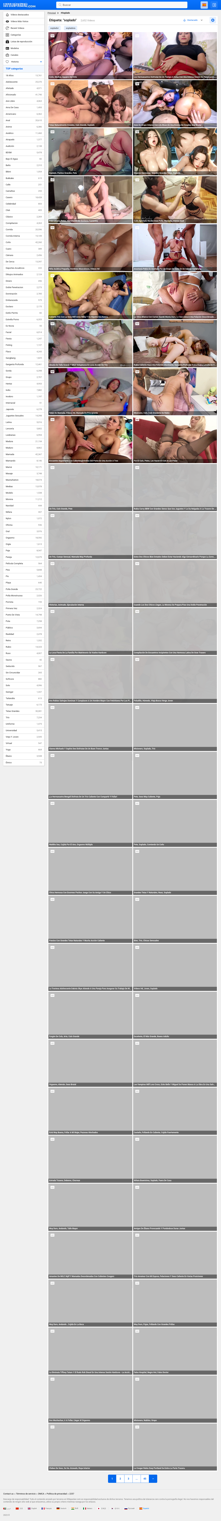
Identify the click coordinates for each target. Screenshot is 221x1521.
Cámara (24, 255)
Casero (24, 197)
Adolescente (24, 81)
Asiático (24, 133)
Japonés (24, 409)
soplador (54, 28)
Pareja (24, 557)
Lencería (24, 428)
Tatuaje (24, 704)
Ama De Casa (24, 107)
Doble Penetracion (24, 287)
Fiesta (24, 338)
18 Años (24, 75)
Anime (24, 126)
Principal (52, 13)
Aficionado (24, 94)
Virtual (24, 743)
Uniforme (24, 723)
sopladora (70, 28)
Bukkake (24, 178)
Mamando (24, 460)
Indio (24, 390)
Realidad (24, 634)
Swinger (24, 692)
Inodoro (24, 396)
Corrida (24, 229)
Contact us (8, 1493)
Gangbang (24, 358)
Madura (24, 441)
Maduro (24, 447)
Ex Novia (24, 325)
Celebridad (24, 203)
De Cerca (24, 261)
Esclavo (24, 306)
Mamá (24, 467)
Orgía (24, 544)
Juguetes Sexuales (24, 415)
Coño (24, 242)
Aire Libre (24, 101)
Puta (24, 621)
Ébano (24, 756)
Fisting (24, 345)
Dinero (24, 281)
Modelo (24, 492)
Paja (24, 550)
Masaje (24, 473)
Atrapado (24, 139)
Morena (24, 499)
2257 (71, 1493)
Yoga (24, 749)
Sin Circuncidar (24, 672)
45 (144, 1478)
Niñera (24, 512)
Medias (24, 486)
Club (24, 210)
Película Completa (24, 563)
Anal (24, 120)
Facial (24, 332)
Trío (24, 717)
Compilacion (24, 223)
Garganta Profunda (24, 364)
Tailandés (24, 698)
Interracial (24, 402)
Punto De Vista (24, 614)
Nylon (24, 518)
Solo (24, 685)
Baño (24, 165)
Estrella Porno (24, 319)
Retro (24, 640)
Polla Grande (24, 589)
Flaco (24, 351)
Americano (24, 114)
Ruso (24, 653)
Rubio (24, 646)
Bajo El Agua (24, 158)
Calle (24, 184)
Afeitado (24, 88)
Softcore (24, 679)
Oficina (24, 525)
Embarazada (24, 300)
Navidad (24, 505)
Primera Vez (24, 608)
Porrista (24, 602)
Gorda (24, 370)
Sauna (24, 659)
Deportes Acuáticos (24, 268)
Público (24, 627)
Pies (24, 569)
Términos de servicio (26, 1493)
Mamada (24, 454)
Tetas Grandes (24, 711)
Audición (24, 146)
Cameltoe (24, 191)
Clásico (24, 216)
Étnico (24, 762)
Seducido (24, 666)
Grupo (24, 377)
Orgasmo (24, 537)
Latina (24, 422)
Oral (24, 531)
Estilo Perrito (24, 313)
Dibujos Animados (24, 274)
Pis (24, 576)
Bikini (24, 171)
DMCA (41, 1493)
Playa (24, 582)
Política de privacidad (57, 1493)
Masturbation (24, 479)
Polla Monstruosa (24, 595)
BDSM (24, 152)
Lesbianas (24, 435)
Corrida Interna (24, 235)
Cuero (24, 248)
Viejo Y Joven (24, 736)
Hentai (24, 383)
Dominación (24, 293)
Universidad (24, 730)
